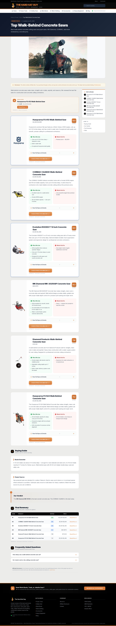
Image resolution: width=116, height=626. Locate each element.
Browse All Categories (95, 588)
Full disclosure (97, 85)
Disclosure (102, 1)
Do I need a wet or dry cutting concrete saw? (26, 560)
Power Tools (18, 17)
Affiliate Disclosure (64, 604)
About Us (62, 601)
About (96, 1)
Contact (62, 606)
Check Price (22, 107)
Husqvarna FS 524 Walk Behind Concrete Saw (31, 538)
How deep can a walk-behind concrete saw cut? (27, 554)
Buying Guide (87, 124)
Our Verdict (86, 126)
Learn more (52, 569)
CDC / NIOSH (87, 606)
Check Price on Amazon (40, 158)
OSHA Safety (87, 601)
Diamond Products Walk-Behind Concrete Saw (31, 534)
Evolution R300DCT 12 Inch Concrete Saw (29, 525)
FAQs (85, 130)
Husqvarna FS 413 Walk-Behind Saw (28, 517)
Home (12, 17)
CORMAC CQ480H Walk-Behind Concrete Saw (31, 521)
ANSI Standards (88, 604)
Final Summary (87, 128)
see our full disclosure (23, 110)
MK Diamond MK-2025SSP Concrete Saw (29, 530)
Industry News (88, 608)
